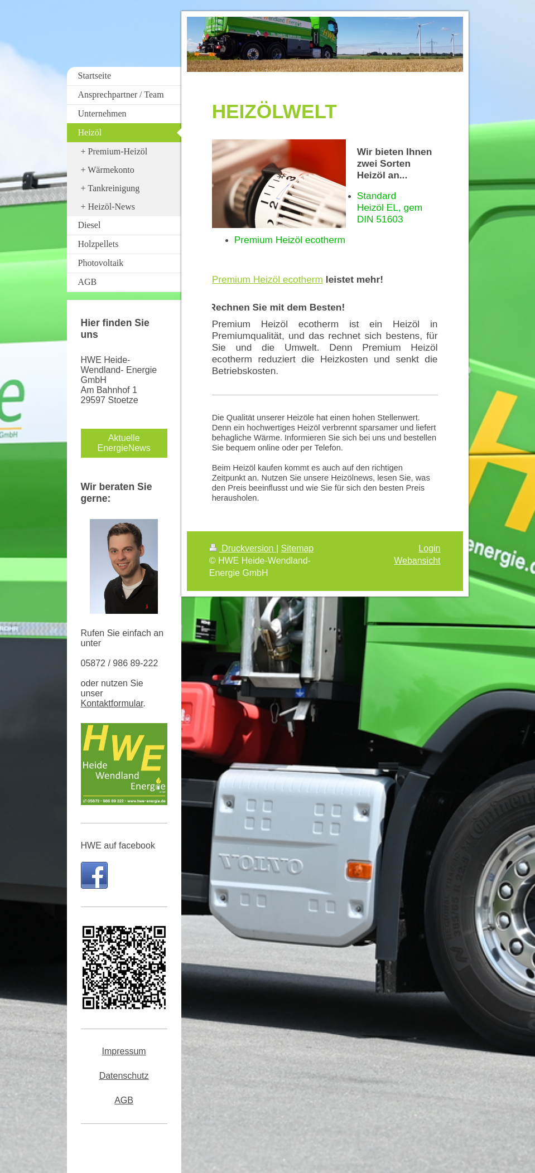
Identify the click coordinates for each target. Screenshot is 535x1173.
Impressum (124, 1051)
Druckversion (242, 548)
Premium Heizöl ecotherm (267, 279)
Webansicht (417, 560)
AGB (123, 1100)
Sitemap (297, 548)
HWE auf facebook (118, 845)
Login (429, 548)
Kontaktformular (112, 703)
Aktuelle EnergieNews (124, 443)
